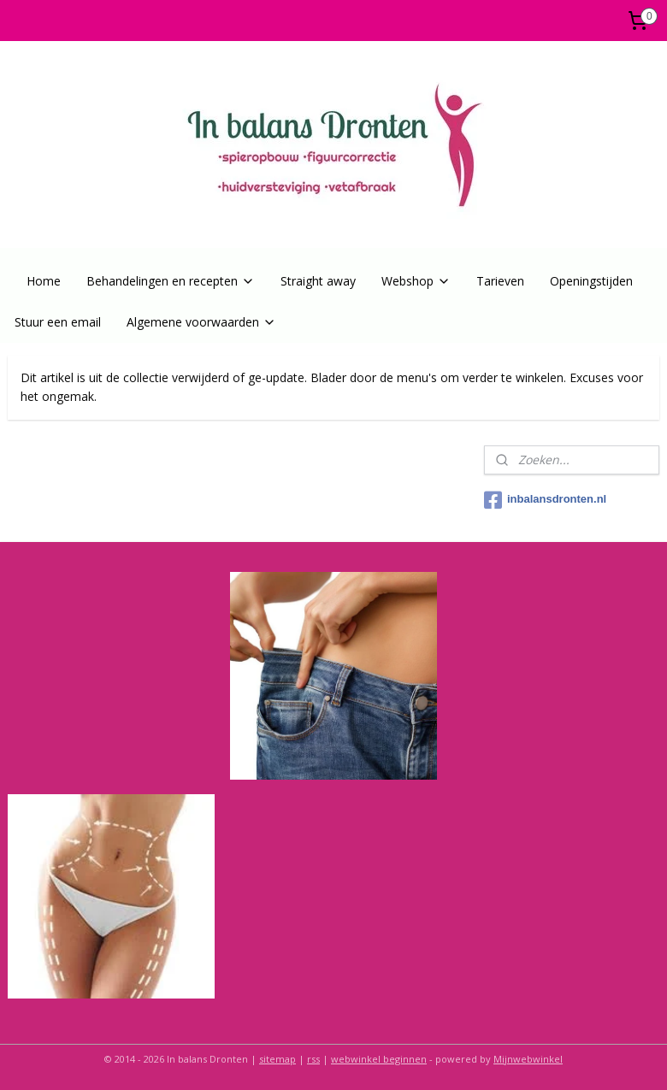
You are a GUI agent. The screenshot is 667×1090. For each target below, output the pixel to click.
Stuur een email (58, 322)
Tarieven (500, 281)
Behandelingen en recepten (170, 281)
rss (313, 1058)
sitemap (277, 1058)
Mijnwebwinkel (528, 1058)
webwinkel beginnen (379, 1058)
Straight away (318, 281)
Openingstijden (591, 281)
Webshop (416, 281)
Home (44, 281)
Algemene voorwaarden (201, 322)
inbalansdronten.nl (545, 500)
